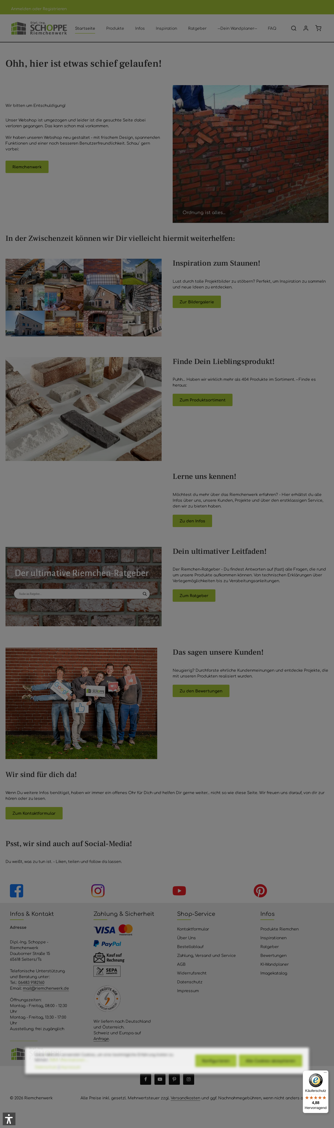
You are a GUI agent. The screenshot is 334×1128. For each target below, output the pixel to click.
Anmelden (21, 8)
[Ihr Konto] (305, 28)
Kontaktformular (193, 928)
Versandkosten (185, 1097)
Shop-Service (196, 913)
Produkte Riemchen (279, 928)
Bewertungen (273, 955)
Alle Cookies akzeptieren (270, 1078)
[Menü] (325, 1073)
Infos (267, 913)
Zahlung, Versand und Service (206, 955)
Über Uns (186, 937)
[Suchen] (293, 28)
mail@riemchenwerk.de (46, 988)
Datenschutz (189, 981)
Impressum (188, 990)
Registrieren (55, 8)
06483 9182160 (31, 982)
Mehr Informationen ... (69, 1077)
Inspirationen (273, 937)
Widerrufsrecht (192, 972)
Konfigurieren (216, 1078)
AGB (181, 964)
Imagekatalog (273, 972)
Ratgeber (269, 946)
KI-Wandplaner (274, 964)
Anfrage (101, 1038)
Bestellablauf (190, 946)
